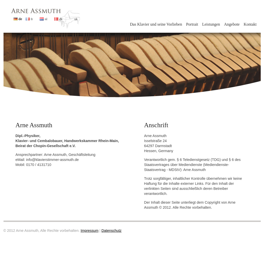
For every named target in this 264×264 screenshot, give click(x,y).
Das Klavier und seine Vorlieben (156, 24)
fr (32, 19)
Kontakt (250, 24)
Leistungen (211, 24)
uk (76, 19)
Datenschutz (111, 231)
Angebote (232, 24)
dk (61, 19)
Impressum (89, 231)
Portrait (192, 24)
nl (46, 19)
